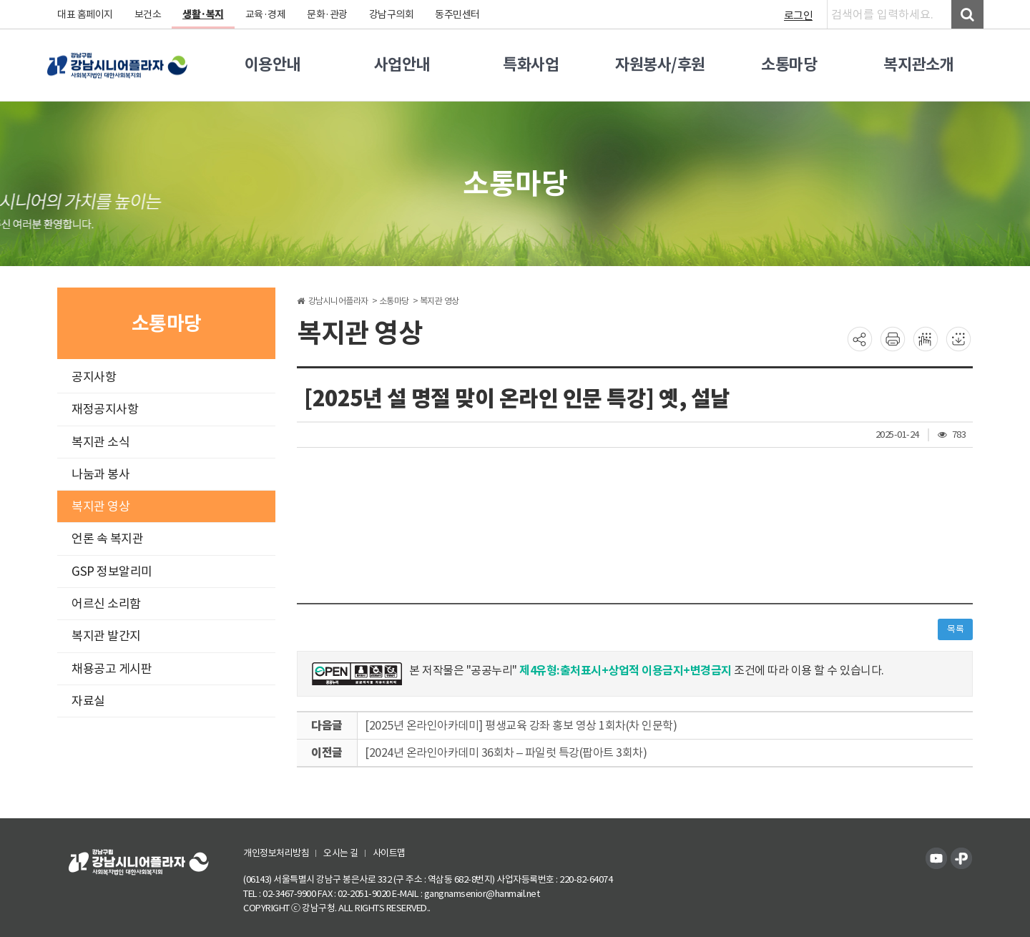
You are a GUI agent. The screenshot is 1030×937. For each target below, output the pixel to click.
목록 (955, 629)
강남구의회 (391, 14)
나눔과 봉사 (100, 474)
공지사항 (94, 377)
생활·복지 (203, 14)
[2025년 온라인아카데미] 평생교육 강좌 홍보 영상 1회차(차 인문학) (521, 725)
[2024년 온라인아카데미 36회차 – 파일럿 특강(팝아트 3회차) (506, 752)
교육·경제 (265, 14)
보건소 (148, 14)
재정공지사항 (105, 409)
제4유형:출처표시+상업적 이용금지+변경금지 (625, 670)
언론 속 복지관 (107, 538)
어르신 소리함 (106, 604)
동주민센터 (457, 14)
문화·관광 (327, 14)
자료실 (88, 701)
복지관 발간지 (106, 636)
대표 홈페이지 (85, 14)
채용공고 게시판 (112, 669)
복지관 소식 (100, 442)
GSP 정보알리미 (112, 571)
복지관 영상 (100, 506)
